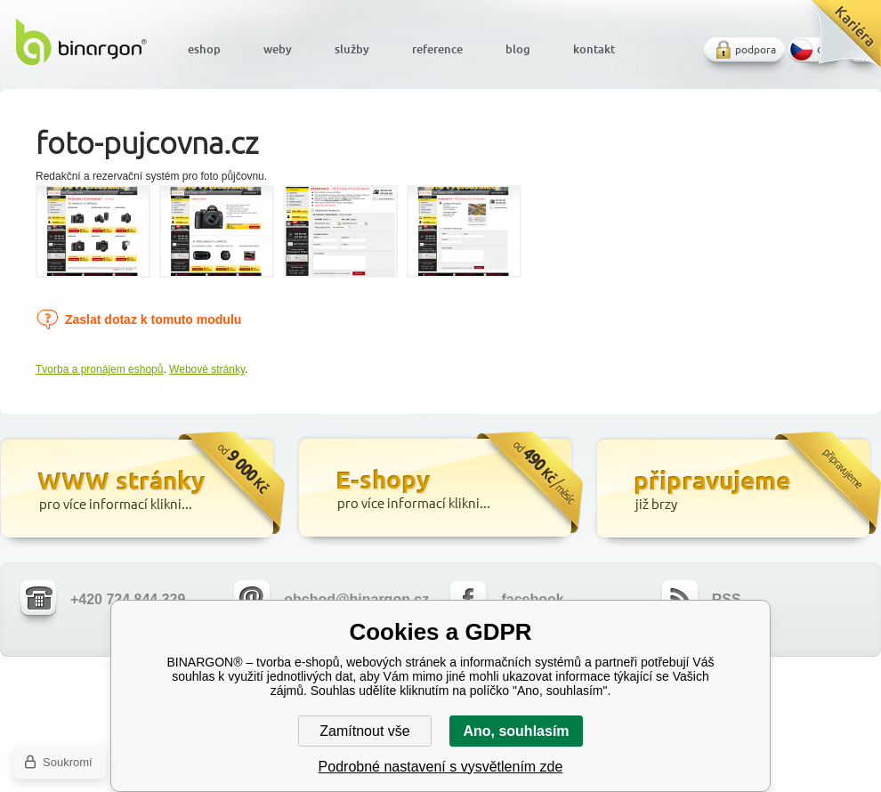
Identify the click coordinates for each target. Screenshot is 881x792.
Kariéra (839, 40)
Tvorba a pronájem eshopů (99, 369)
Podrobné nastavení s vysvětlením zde (441, 766)
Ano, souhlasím (516, 731)
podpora (755, 49)
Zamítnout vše (364, 731)
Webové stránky (207, 369)
